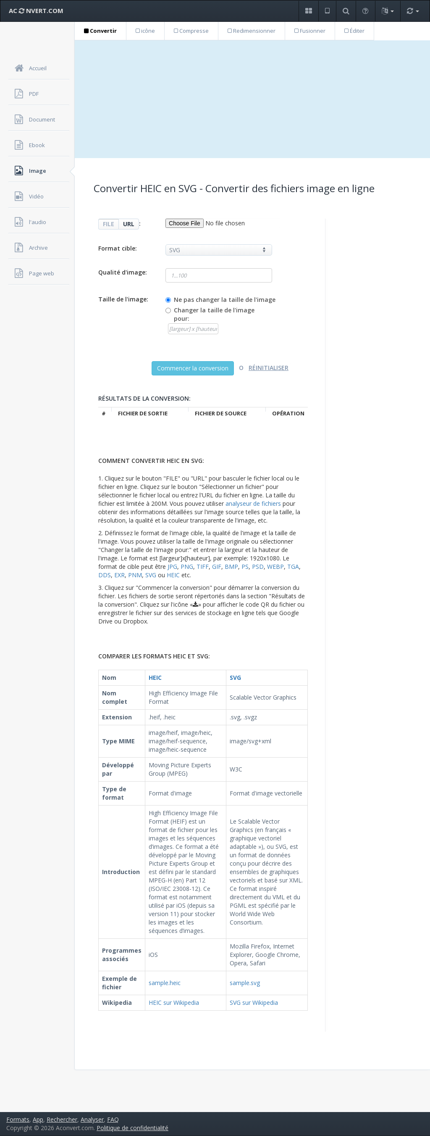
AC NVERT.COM (36, 10)
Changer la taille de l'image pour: (214, 314)
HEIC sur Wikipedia (174, 1003)
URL (128, 224)
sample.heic (165, 983)
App (38, 1119)
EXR (119, 575)
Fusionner (309, 30)
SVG (150, 575)
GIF (216, 567)
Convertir (100, 30)
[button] (308, 11)
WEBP (275, 567)
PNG (187, 567)
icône (145, 30)
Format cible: (117, 248)
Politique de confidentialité (132, 1128)
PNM (135, 575)
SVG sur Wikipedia (254, 1003)
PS (245, 567)
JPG (172, 567)
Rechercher (62, 1119)
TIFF (203, 567)
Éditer (354, 30)
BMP (231, 567)
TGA (293, 567)
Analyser (92, 1119)
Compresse (191, 30)
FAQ (113, 1119)
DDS (104, 575)
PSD (258, 567)
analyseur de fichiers (253, 503)
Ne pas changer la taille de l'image (224, 300)
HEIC (173, 575)
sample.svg (245, 983)
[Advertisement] (252, 99)
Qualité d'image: (122, 272)
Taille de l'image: (123, 299)
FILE (108, 224)
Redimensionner (251, 30)
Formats (17, 1119)
